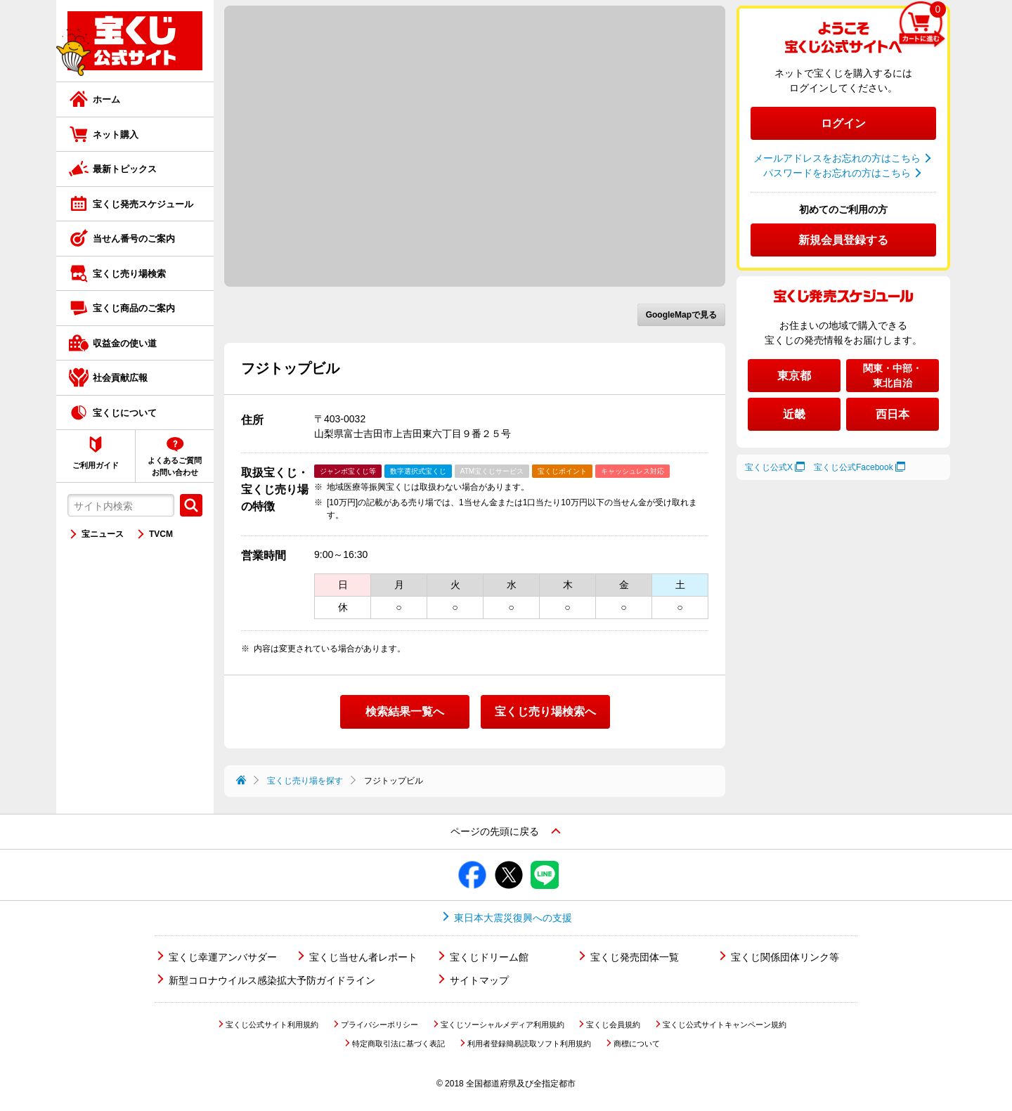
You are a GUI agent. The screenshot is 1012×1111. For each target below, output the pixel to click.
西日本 (892, 414)
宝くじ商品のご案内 (134, 308)
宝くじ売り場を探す (305, 781)
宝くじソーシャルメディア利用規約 (502, 1024)
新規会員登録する (843, 240)
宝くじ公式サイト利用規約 (272, 1024)
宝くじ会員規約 (613, 1024)
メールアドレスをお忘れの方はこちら (837, 158)
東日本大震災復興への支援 (513, 917)
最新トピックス (125, 169)
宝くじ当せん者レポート (363, 957)
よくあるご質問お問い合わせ (175, 466)
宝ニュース (103, 534)
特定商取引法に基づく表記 (398, 1043)
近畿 (794, 414)
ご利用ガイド (95, 465)
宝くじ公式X (769, 467)
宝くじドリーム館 (489, 957)
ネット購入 (115, 134)
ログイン (843, 123)
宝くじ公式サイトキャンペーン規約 (724, 1024)
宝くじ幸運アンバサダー (223, 957)
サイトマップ (479, 980)
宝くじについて (125, 413)
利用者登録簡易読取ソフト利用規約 (529, 1043)
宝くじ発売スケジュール (143, 204)
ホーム (106, 99)
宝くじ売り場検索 (129, 273)
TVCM (161, 534)
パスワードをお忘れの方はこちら (837, 172)
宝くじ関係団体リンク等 (785, 957)
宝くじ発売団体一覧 (634, 957)
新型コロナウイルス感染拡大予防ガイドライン (272, 980)
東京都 (794, 376)
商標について (637, 1043)
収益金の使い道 (125, 343)
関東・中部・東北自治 (892, 376)
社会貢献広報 (120, 377)
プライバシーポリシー (379, 1024)
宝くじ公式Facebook (853, 467)
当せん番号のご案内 (134, 238)
